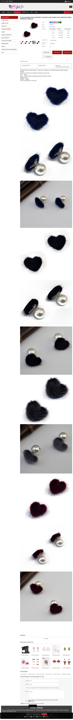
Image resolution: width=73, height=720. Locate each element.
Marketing (45, 716)
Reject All (29, 714)
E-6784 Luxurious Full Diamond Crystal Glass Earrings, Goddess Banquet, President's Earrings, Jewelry (35, 667)
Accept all (44, 714)
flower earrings (48, 674)
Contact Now (68, 52)
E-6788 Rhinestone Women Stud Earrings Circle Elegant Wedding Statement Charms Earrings (46, 655)
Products (17, 12)
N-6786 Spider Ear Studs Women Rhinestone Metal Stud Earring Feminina (67, 655)
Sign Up (11, 1)
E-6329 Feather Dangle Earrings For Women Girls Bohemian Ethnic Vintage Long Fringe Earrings (46, 667)
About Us (9, 12)
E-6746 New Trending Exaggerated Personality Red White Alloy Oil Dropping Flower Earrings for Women (56, 667)
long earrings (24, 674)
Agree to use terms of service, (32, 703)
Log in (7, 1)
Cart (68, 12)
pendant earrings (40, 674)
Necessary (27, 716)
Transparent (52, 43)
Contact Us (25, 12)
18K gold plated (53, 40)
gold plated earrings (66, 674)
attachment (31, 701)
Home (3, 12)
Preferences (39, 716)
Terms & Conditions (39, 703)
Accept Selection (36, 714)
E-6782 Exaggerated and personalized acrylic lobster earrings (67, 667)
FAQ (32, 12)
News (36, 12)
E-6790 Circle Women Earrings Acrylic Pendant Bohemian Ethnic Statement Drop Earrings (25, 655)
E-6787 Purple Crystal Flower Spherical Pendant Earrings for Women (35, 655)
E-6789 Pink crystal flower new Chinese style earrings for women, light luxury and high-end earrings (56, 655)
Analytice (33, 716)
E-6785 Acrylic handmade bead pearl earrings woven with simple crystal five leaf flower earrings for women (25, 667)
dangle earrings (31, 674)
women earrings (56, 674)
